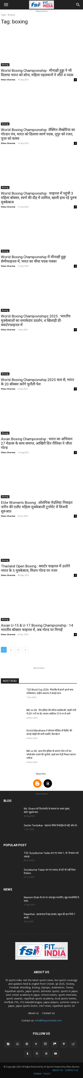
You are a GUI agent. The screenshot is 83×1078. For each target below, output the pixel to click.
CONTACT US (71, 1070)
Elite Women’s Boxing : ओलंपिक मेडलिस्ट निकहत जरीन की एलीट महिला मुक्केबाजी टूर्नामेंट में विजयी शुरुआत (36, 506)
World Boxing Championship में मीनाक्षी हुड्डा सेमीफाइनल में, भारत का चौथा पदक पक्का (33, 259)
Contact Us (48, 1013)
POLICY (47, 1073)
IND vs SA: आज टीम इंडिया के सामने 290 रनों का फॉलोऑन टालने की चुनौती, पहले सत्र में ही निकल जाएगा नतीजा (51, 754)
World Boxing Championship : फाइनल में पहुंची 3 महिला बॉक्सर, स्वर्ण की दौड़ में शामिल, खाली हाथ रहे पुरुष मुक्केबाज (39, 197)
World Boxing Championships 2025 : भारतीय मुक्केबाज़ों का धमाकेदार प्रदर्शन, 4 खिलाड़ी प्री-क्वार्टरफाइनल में (35, 320)
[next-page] (25, 650)
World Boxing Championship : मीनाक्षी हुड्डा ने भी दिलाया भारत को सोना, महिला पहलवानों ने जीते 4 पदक (37, 72)
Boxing (5, 64)
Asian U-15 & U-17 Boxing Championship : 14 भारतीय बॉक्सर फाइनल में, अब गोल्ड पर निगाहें (37, 627)
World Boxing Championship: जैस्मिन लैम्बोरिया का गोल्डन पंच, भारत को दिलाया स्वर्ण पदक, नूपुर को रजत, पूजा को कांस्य (38, 134)
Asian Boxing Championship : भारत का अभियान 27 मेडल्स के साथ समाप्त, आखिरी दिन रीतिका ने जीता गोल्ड (36, 443)
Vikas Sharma (8, 79)
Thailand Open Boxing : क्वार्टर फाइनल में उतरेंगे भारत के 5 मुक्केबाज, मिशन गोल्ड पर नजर (35, 568)
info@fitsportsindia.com (48, 1020)
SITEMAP (38, 1073)
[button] (6, 4)
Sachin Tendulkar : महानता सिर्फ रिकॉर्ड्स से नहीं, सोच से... (51, 825)
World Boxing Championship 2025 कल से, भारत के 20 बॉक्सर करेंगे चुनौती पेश (37, 382)
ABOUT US (57, 1070)
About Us (33, 1013)
